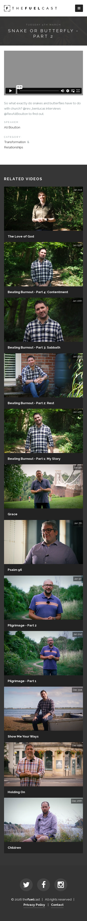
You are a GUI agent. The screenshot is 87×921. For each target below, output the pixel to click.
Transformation (15, 142)
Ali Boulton (12, 127)
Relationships (13, 147)
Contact (57, 905)
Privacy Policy (34, 905)
